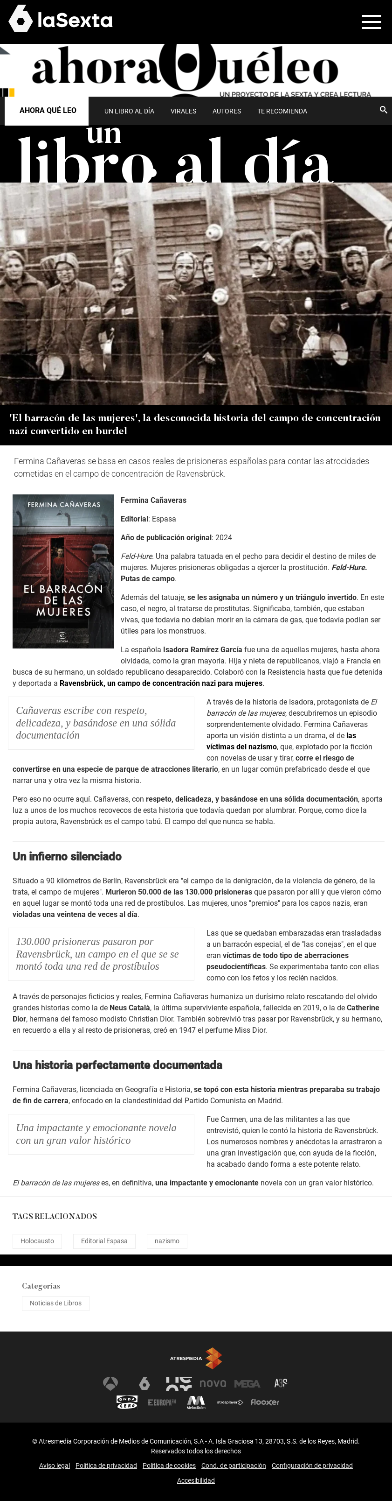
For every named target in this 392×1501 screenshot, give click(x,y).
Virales (183, 111)
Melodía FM (196, 1402)
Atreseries (282, 1384)
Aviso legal (54, 1465)
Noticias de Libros (56, 1303)
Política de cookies (169, 1465)
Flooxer (265, 1402)
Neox (179, 1384)
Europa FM (162, 1402)
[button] (365, 22)
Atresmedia (196, 1358)
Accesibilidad (196, 1480)
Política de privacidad (106, 1465)
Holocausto (37, 1241)
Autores (227, 111)
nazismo (167, 1241)
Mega (247, 1384)
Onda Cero (127, 1402)
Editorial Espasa (104, 1241)
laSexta (144, 1384)
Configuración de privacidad (312, 1465)
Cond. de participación (233, 1465)
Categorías (41, 1286)
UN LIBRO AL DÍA (129, 111)
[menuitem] (129, 111)
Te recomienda (282, 111)
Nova (213, 1384)
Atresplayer (230, 1402)
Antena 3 (110, 1384)
